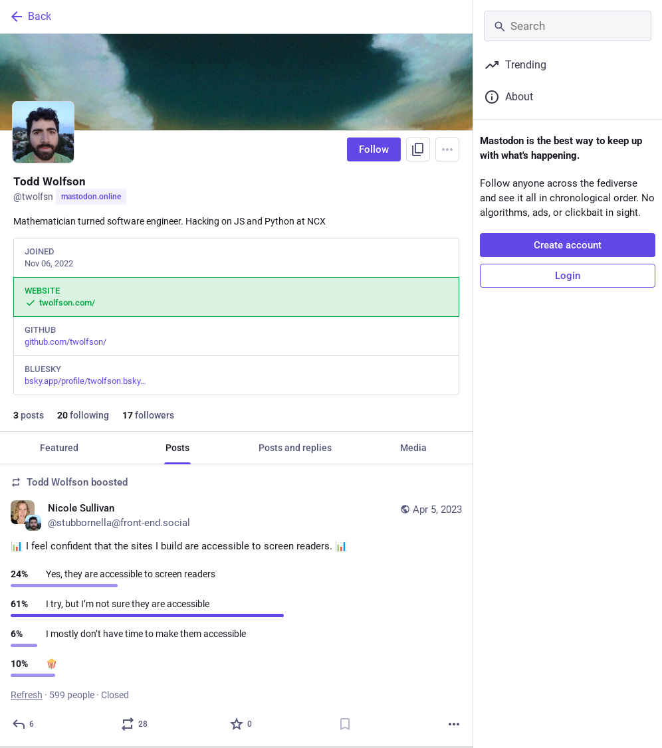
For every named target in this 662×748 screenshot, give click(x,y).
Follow (374, 149)
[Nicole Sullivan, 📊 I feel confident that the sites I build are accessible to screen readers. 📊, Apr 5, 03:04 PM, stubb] (236, 605)
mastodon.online (91, 196)
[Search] (567, 26)
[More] (454, 724)
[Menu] (447, 149)
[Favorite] (242, 724)
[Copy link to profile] (418, 149)
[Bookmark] (345, 724)
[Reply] (24, 724)
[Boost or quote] (135, 724)
